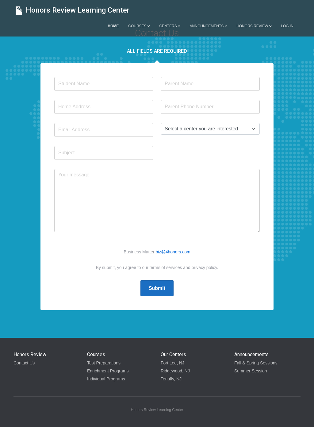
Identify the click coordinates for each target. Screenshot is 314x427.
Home (113, 26)
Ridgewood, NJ (175, 370)
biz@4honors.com (173, 251)
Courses (139, 26)
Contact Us (24, 362)
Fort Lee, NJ (172, 362)
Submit (157, 288)
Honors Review (253, 26)
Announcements (208, 26)
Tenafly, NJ (171, 378)
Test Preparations (104, 362)
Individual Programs (106, 378)
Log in (287, 26)
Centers (169, 26)
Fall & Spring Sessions (256, 362)
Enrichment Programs (107, 370)
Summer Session (250, 370)
